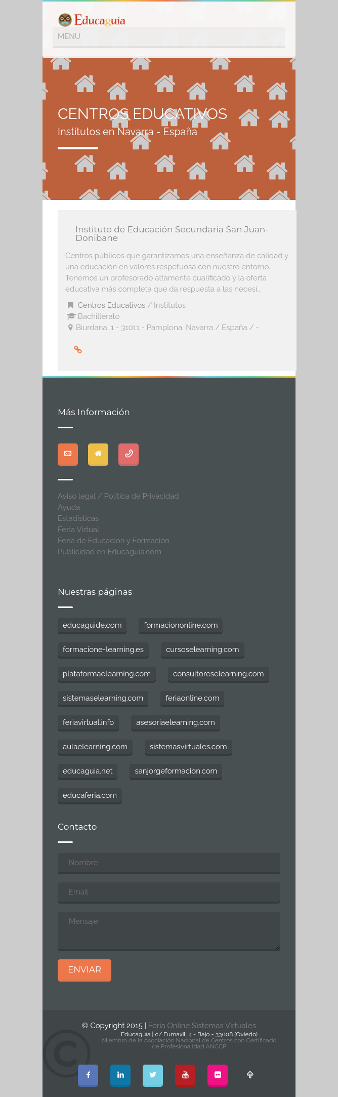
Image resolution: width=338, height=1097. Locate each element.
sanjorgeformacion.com (176, 771)
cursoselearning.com (202, 649)
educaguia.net (87, 771)
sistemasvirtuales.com (188, 746)
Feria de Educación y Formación (114, 540)
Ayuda (69, 507)
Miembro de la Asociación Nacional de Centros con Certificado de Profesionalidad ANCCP (189, 1043)
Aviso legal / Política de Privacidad (118, 496)
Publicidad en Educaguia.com (109, 551)
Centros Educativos (112, 305)
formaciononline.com (181, 625)
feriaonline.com (192, 698)
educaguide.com (92, 625)
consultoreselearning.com (218, 673)
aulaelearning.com (95, 746)
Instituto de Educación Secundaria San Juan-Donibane (172, 233)
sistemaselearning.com (103, 698)
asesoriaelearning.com (175, 722)
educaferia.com (90, 795)
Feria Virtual (78, 529)
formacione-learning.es (103, 649)
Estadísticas (78, 518)
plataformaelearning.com (107, 673)
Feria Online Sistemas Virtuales (202, 1025)
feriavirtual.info (88, 722)
